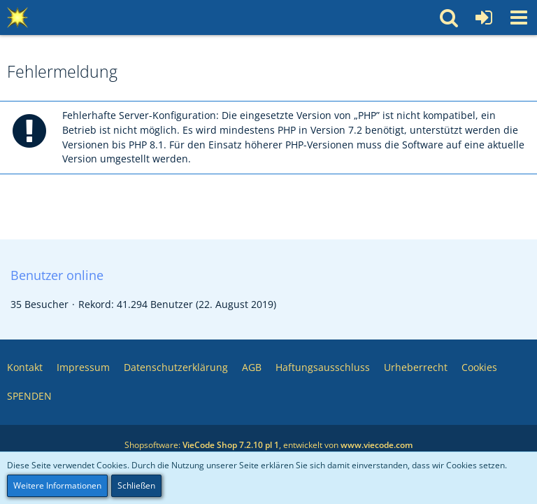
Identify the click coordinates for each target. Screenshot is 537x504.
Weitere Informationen (57, 485)
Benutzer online (56, 275)
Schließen (136, 485)
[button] (519, 17)
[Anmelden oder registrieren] (484, 17)
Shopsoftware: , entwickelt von (268, 445)
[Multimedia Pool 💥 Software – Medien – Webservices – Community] (17, 17)
